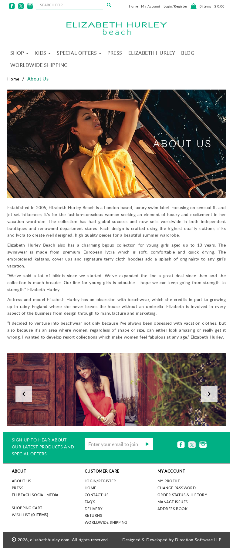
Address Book (172, 508)
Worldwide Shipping (39, 65)
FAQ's (90, 501)
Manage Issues (172, 501)
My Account (150, 6)
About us (21, 480)
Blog (187, 53)
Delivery (94, 508)
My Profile (168, 480)
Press (114, 53)
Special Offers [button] (79, 53)
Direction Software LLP (198, 540)
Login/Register (175, 6)
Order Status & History (182, 494)
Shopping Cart (27, 507)
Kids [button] (43, 53)
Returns (93, 515)
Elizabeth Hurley (151, 53)
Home (133, 6)
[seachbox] (69, 4)
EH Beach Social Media (35, 494)
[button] (23, 389)
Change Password (176, 487)
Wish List (30, 514)
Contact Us (97, 494)
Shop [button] (19, 53)
